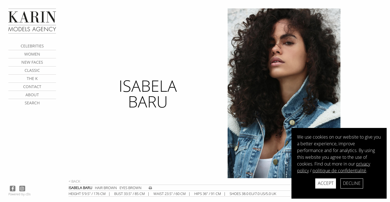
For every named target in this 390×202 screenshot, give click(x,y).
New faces (32, 62)
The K (32, 78)
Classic (32, 70)
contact (32, 86)
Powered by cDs (19, 194)
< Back (74, 181)
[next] (306, 93)
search (32, 102)
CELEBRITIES (32, 46)
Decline (352, 183)
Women (32, 54)
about (32, 94)
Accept (325, 183)
